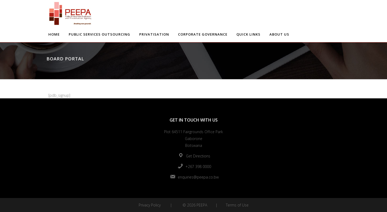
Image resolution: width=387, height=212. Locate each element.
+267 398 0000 (198, 166)
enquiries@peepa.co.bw (198, 177)
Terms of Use (237, 205)
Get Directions (198, 155)
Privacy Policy (150, 205)
